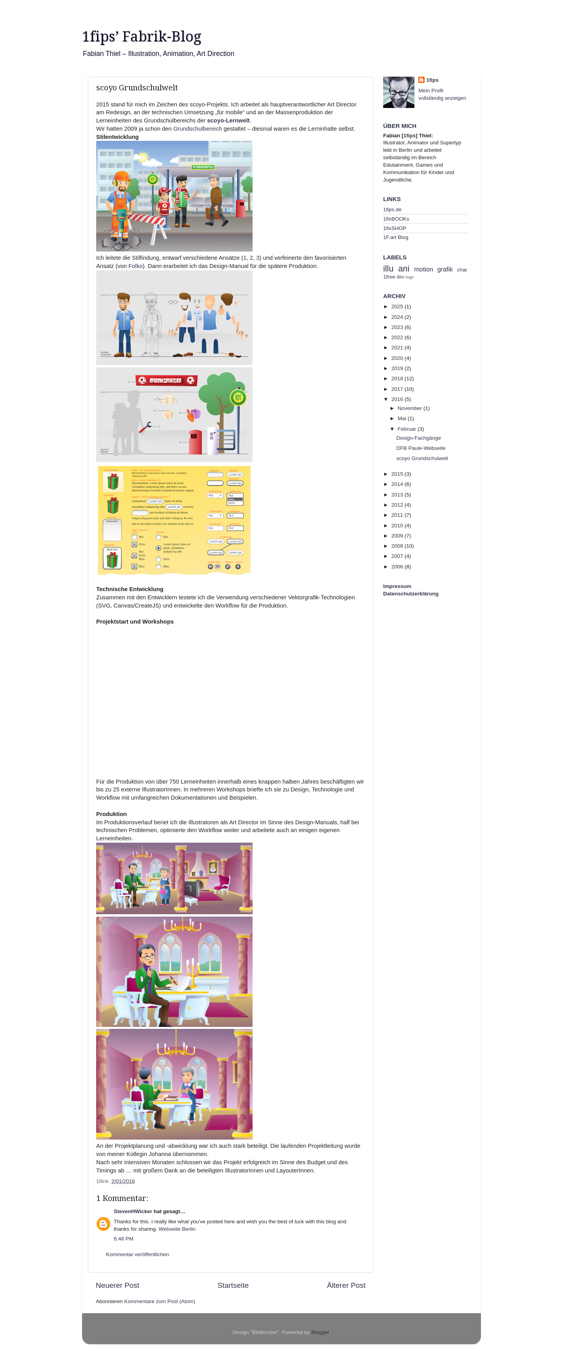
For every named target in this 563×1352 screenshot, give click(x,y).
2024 (398, 317)
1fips (432, 80)
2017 (398, 389)
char (462, 270)
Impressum (397, 586)
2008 (398, 546)
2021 (398, 348)
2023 (398, 327)
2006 (398, 567)
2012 (398, 505)
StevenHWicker (133, 1211)
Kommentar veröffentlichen (137, 1254)
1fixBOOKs (396, 219)
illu (388, 268)
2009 (398, 536)
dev (401, 277)
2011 (398, 515)
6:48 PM (123, 1239)
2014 (398, 484)
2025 (398, 306)
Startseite (233, 1285)
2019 (398, 368)
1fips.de (392, 209)
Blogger (320, 1332)
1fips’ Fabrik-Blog (141, 36)
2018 (398, 378)
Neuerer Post (117, 1285)
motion (423, 269)
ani (403, 268)
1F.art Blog (396, 237)
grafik (445, 269)
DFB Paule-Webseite (421, 448)
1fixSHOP (394, 228)
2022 (398, 337)
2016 (398, 399)
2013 (398, 495)
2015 (398, 474)
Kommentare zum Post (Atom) (159, 1301)
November (410, 408)
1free (389, 277)
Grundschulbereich (197, 129)
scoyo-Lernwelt (228, 120)
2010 (398, 526)
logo (410, 277)
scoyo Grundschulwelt (422, 458)
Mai (403, 418)
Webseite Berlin (177, 1229)
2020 (398, 358)
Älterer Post (346, 1285)
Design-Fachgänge (418, 438)
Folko (136, 266)
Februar (408, 429)
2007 (398, 556)
